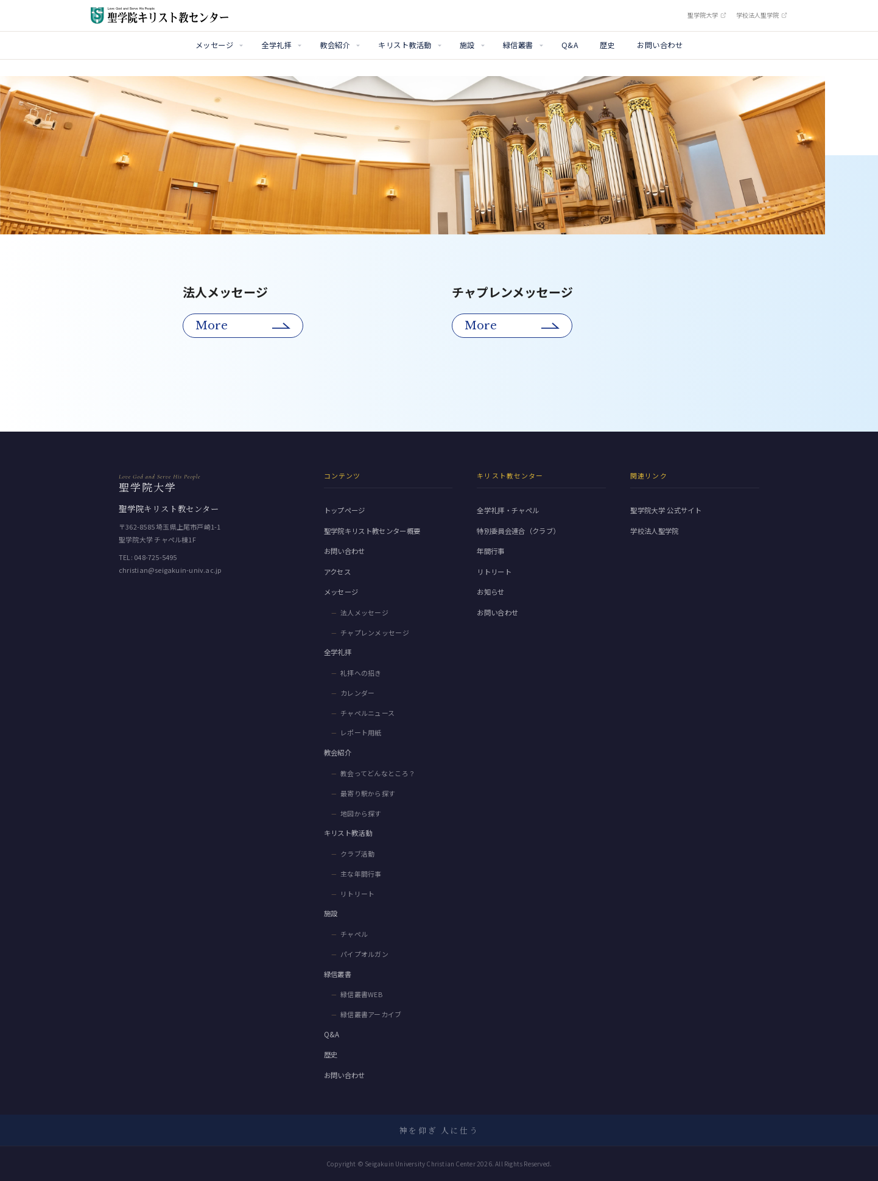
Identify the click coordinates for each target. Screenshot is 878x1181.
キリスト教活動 (404, 45)
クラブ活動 (357, 853)
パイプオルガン (364, 954)
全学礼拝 (276, 45)
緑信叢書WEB (361, 994)
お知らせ (490, 592)
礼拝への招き (361, 673)
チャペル (354, 934)
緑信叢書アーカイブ (371, 1014)
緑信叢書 (518, 45)
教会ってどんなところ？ (378, 773)
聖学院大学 (706, 15)
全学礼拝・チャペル (508, 510)
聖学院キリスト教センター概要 (372, 531)
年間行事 (490, 551)
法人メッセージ (364, 612)
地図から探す (361, 813)
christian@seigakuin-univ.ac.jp (170, 570)
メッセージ (214, 45)
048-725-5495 (155, 557)
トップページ (344, 510)
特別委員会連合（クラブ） (518, 531)
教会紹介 (335, 45)
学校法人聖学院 (761, 15)
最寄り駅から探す (368, 793)
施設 (467, 45)
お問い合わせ (660, 45)
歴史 (607, 45)
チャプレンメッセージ (374, 632)
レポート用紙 (361, 732)
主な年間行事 (361, 873)
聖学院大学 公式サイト (665, 510)
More (211, 325)
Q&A (569, 45)
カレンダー (357, 693)
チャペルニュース (367, 713)
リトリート (357, 894)
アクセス (337, 571)
